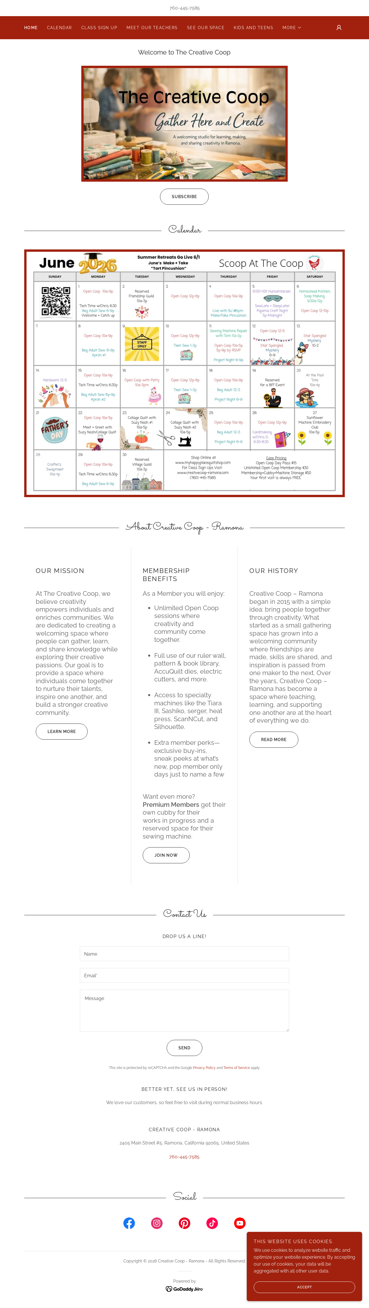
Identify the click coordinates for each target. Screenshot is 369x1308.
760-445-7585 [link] (185, 8)
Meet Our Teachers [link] (152, 27)
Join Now (160, 855)
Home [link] (31, 27)
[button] (292, 27)
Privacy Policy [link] (204, 1068)
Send (179, 1048)
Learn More (56, 731)
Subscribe (178, 197)
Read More (268, 740)
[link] (129, 1224)
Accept (283, 1287)
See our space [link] (206, 27)
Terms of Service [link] (236, 1068)
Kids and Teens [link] (253, 27)
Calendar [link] (59, 27)
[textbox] (184, 953)
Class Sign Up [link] (99, 27)
